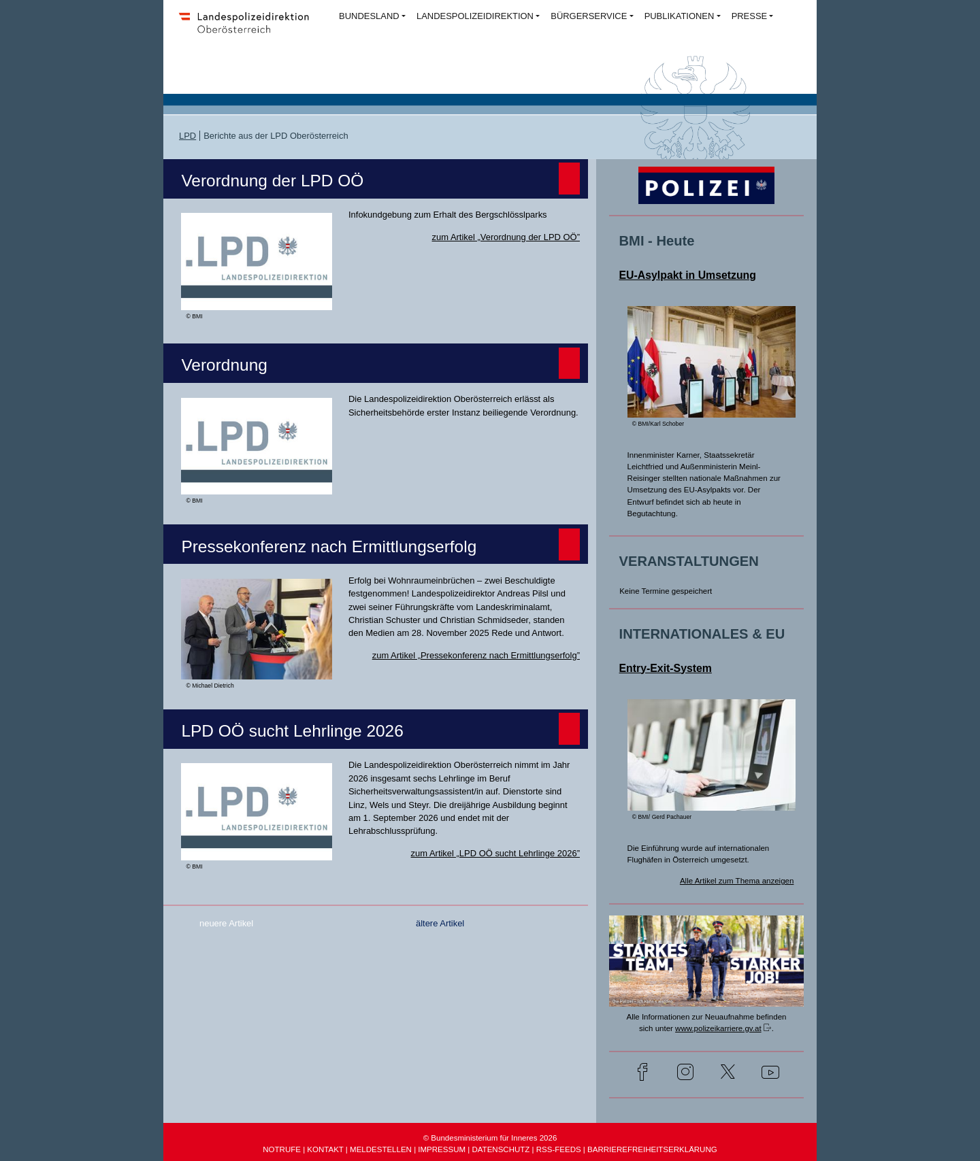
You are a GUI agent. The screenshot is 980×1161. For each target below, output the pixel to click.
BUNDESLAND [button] (369, 16)
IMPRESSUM (442, 1149)
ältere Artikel (440, 923)
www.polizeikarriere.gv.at (718, 1028)
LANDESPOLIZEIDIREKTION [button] (475, 16)
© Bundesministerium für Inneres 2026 (490, 1138)
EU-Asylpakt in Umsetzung (687, 275)
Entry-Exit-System (665, 668)
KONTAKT (325, 1149)
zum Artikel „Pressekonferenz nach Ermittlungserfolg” (476, 655)
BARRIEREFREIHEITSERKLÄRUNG (652, 1149)
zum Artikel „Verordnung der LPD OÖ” (506, 237)
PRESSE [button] (750, 16)
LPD (187, 136)
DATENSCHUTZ (500, 1149)
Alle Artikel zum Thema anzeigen (737, 881)
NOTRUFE (282, 1149)
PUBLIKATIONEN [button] (679, 16)
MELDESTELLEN (381, 1149)
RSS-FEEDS (558, 1149)
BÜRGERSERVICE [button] (589, 16)
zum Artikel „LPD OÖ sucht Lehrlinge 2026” (495, 853)
